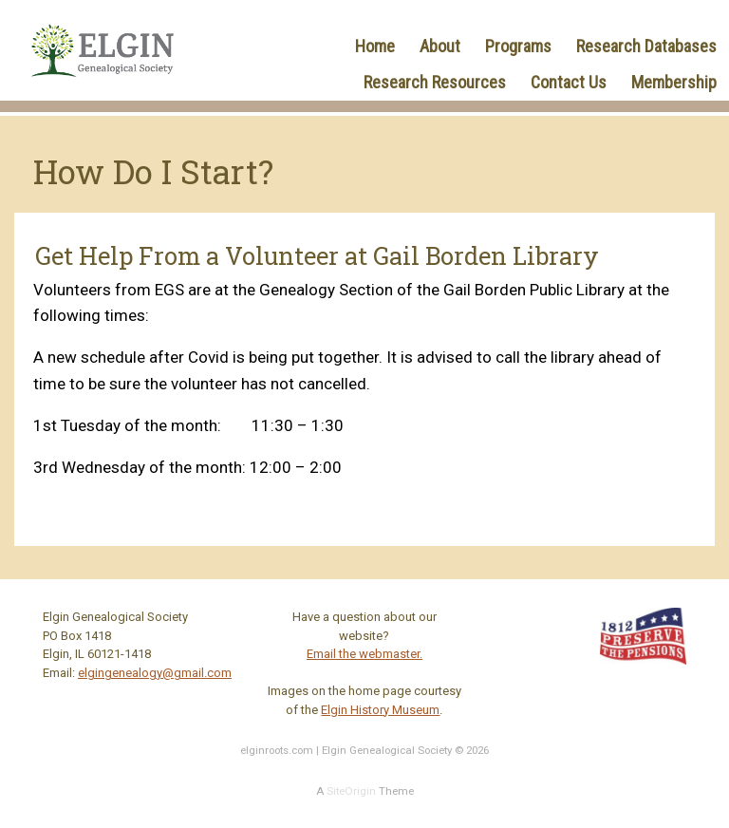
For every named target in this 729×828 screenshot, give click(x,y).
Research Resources (435, 82)
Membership (674, 82)
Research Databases (646, 46)
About (440, 46)
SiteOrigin (351, 791)
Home (375, 46)
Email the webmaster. (364, 654)
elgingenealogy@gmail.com (155, 673)
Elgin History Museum (380, 710)
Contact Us (569, 82)
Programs (518, 46)
